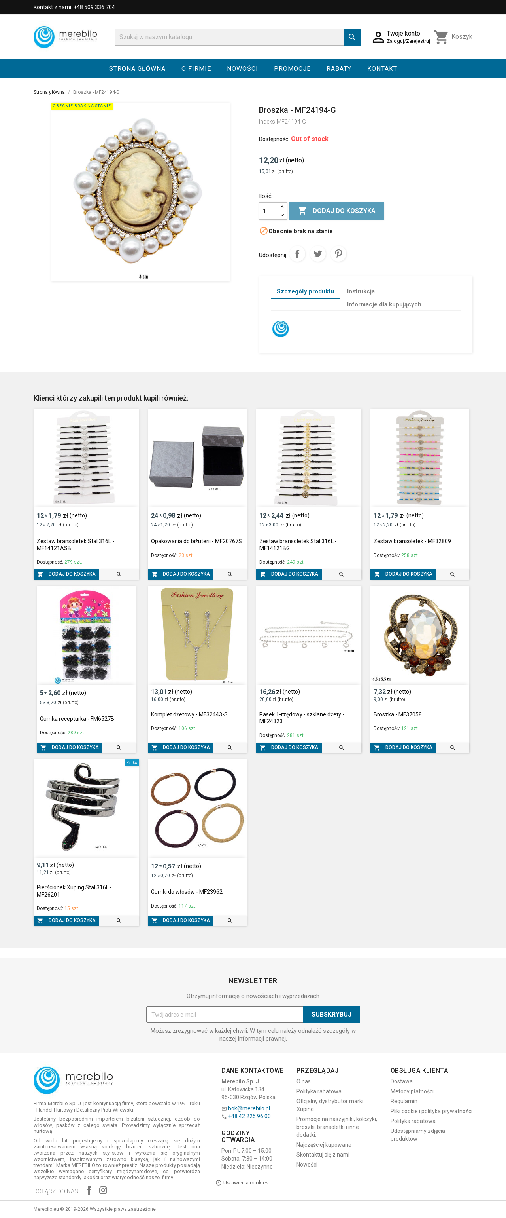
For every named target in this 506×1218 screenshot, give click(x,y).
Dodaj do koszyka (337, 211)
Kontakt (382, 68)
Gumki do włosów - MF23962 (187, 892)
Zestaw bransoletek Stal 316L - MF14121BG (298, 544)
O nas (303, 1081)
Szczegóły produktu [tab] (305, 291)
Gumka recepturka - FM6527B (77, 719)
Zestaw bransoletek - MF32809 (412, 541)
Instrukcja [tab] (361, 291)
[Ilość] (268, 211)
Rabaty (339, 68)
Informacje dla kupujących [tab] (384, 304)
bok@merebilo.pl (249, 1108)
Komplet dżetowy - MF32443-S (189, 714)
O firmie (196, 68)
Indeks (267, 121)
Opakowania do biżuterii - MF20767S (196, 541)
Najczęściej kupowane (323, 1145)
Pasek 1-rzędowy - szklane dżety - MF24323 (301, 718)
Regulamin (404, 1101)
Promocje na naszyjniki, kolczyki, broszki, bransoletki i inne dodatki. (336, 1127)
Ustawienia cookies (241, 1183)
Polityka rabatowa (319, 1091)
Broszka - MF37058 (398, 714)
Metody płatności (412, 1091)
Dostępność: (274, 139)
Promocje (292, 68)
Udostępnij (297, 254)
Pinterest (338, 254)
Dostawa (402, 1081)
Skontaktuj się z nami (322, 1154)
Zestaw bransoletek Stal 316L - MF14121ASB (75, 544)
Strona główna (137, 68)
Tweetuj (318, 254)
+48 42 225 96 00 (249, 1116)
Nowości (242, 68)
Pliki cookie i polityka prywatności (431, 1111)
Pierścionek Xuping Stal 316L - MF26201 (74, 891)
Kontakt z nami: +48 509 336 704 (74, 7)
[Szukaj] (238, 37)
